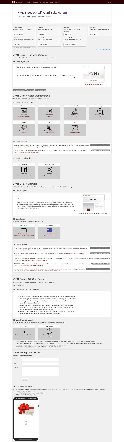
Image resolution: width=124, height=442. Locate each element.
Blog (51, 2)
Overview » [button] (42, 34)
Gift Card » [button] (17, 44)
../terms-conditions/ (49, 132)
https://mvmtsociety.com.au (53, 58)
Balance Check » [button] (18, 34)
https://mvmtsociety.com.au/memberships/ (39, 147)
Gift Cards (27, 2)
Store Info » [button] (68, 34)
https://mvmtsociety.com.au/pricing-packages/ (34, 260)
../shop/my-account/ (74, 132)
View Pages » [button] (93, 34)
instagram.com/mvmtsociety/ (49, 175)
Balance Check (37, 2)
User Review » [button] (43, 44)
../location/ (75, 116)
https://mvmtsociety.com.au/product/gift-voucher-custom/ (45, 270)
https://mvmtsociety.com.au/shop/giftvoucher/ (34, 249)
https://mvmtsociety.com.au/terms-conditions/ (31, 265)
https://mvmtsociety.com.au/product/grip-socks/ (26, 152)
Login (109, 2)
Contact (57, 2)
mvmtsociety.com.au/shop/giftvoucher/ (24, 235)
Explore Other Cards (49, 235)
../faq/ (100, 116)
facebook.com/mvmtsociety (24, 175)
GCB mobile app (67, 187)
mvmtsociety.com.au (23, 116)
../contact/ (24, 132)
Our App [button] (45, 2)
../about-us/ (49, 116)
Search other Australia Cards (103, 49)
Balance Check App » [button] (70, 44)
